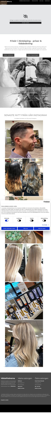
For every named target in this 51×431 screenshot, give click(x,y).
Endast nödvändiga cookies (9, 228)
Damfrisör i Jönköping (13, 63)
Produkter (35, 0)
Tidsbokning (13, 386)
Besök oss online (21, 388)
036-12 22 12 (20, 386)
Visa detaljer (44, 224)
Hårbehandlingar (24, 0)
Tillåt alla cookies (41, 228)
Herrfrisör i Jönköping (38, 63)
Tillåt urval (25, 228)
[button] (3, 4)
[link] (25, 16)
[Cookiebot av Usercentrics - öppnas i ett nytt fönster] (44, 202)
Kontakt (47, 0)
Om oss (41, 0)
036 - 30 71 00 (37, 386)
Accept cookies (25, 22)
